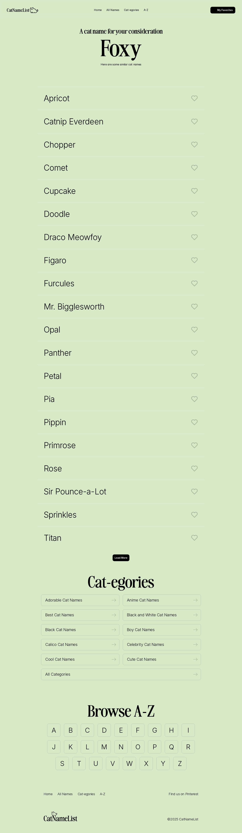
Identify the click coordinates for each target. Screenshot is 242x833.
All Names (64, 794)
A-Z (102, 794)
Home (48, 794)
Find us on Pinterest (183, 794)
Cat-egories (86, 794)
